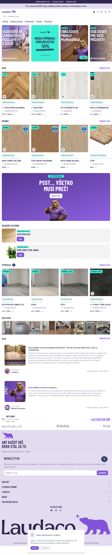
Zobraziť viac (104, 68)
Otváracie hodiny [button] (9, 487)
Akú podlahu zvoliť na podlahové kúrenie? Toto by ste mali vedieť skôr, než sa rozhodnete (62, 349)
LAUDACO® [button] (6, 492)
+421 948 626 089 (100, 419)
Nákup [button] (4, 497)
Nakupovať (56, 196)
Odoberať (103, 473)
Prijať (35, 548)
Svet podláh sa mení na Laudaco (42, 387)
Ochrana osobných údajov (22, 543)
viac (20, 239)
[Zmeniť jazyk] (94, 12)
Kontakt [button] (5, 482)
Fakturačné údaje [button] (10, 502)
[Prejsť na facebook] (51, 510)
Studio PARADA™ (93, 543)
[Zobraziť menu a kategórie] (109, 11)
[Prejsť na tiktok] (60, 510)
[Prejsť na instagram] (56, 510)
